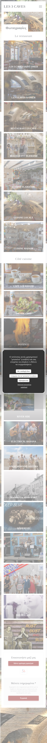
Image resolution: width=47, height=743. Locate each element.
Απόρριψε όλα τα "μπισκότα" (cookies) (23, 376)
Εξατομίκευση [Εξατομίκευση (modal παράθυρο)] (23, 380)
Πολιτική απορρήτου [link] (24, 384)
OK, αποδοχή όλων (23, 371)
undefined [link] (24, 387)
